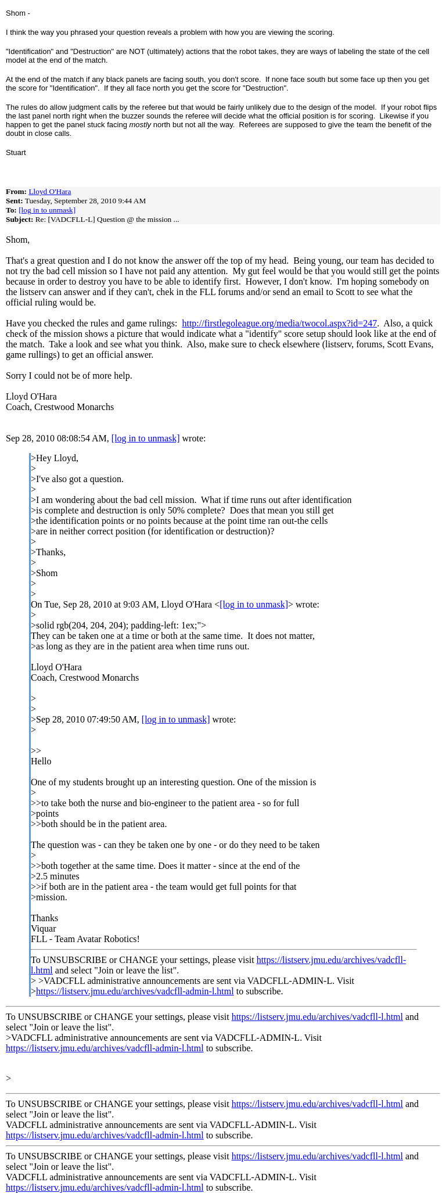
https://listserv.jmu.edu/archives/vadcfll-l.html (317, 1017)
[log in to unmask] (47, 210)
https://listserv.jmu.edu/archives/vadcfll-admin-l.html (135, 991)
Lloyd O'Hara (49, 191)
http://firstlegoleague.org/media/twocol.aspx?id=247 (279, 323)
